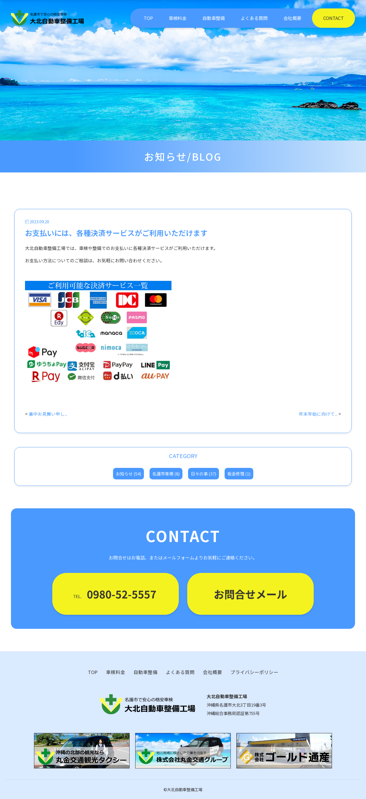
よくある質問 (254, 18)
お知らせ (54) (128, 474)
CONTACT (333, 18)
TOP (148, 18)
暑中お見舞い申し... (48, 414)
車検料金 (178, 18)
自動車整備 (213, 18)
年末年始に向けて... (318, 414)
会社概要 (292, 18)
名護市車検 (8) (166, 474)
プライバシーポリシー (254, 672)
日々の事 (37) (203, 474)
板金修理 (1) (238, 474)
